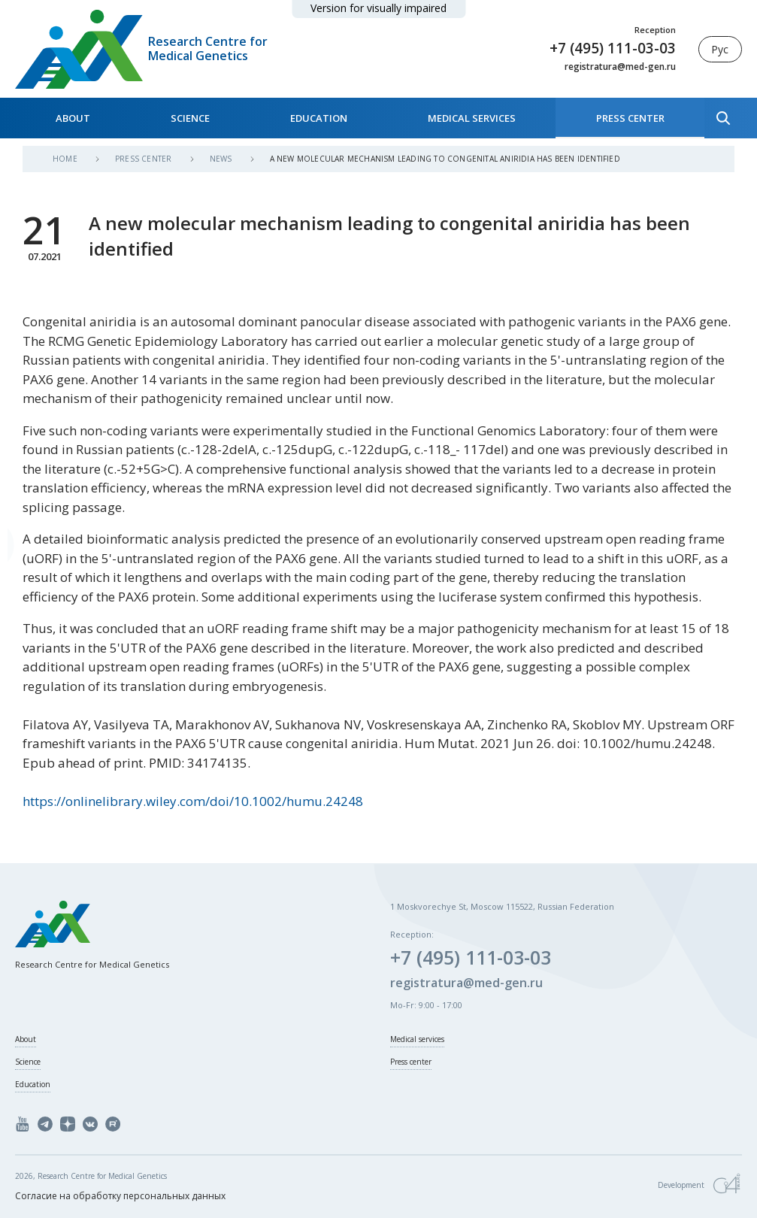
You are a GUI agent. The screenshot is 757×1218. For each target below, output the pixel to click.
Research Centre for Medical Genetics (208, 49)
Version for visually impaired (378, 8)
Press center (630, 118)
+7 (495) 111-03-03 (613, 48)
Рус (719, 49)
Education (318, 118)
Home (66, 158)
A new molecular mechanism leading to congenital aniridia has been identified (445, 158)
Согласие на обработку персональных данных (120, 1195)
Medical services (472, 118)
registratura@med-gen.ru (620, 67)
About (73, 118)
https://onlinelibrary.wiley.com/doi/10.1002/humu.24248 (193, 801)
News (222, 158)
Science (190, 118)
